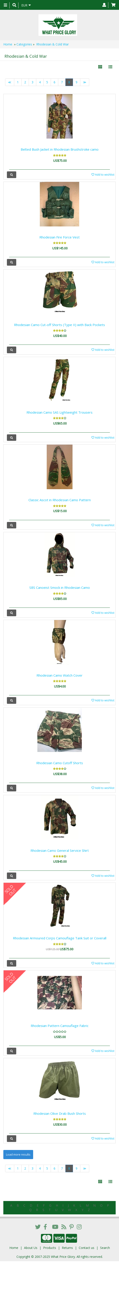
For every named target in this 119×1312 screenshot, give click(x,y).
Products (49, 1248)
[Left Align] (100, 67)
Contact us (86, 1248)
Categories (24, 44)
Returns (67, 1248)
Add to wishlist (102, 174)
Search (105, 1248)
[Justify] (110, 67)
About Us (30, 1248)
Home (7, 44)
